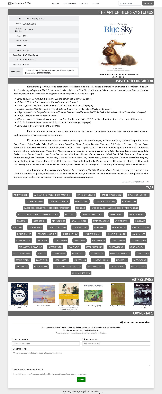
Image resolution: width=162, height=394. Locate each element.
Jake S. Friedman (29, 23)
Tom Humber (59, 253)
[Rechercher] (129, 3)
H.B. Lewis (17, 227)
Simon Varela (40, 266)
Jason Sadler (98, 240)
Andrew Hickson (101, 260)
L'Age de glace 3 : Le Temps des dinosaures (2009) (46, 208)
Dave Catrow (118, 240)
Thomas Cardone (57, 227)
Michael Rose (35, 227)
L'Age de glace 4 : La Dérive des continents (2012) (115, 208)
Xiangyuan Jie (24, 234)
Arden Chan (78, 253)
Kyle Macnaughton (138, 195)
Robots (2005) (81, 201)
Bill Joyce (21, 221)
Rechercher (148, 3)
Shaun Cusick (119, 227)
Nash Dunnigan (92, 234)
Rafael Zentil (55, 247)
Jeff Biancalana (94, 247)
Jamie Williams (139, 240)
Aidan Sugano (117, 266)
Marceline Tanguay (120, 253)
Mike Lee (42, 253)
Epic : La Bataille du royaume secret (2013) (38, 214)
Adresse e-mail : (90, 339)
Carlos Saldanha (140, 227)
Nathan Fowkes (96, 266)
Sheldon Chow (70, 234)
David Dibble (143, 253)
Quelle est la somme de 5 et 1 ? (27, 369)
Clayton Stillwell (22, 253)
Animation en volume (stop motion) (52, 195)
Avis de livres (69, 3)
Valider (81, 379)
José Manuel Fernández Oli (67, 266)
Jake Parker (79, 240)
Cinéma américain (81, 273)
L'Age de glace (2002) (59, 201)
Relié (25, 41)
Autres (95, 3)
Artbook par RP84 (19, 3)
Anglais (26, 50)
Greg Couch (39, 221)
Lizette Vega (61, 240)
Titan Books (28, 30)
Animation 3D (21, 195)
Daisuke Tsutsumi (86, 195)
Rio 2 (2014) (70, 214)
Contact (96, 391)
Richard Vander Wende (30, 247)
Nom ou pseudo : (20, 339)
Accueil (56, 3)
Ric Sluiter (121, 260)
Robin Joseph (60, 260)
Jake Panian (80, 260)
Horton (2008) (129, 201)
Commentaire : (19, 348)
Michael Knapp (136, 214)
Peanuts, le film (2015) (92, 214)
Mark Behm (99, 227)
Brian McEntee (79, 221)
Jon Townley (136, 247)
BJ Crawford (139, 260)
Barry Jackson (23, 240)
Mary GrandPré (101, 221)
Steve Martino (80, 227)
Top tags (84, 3)
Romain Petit (85, 391)
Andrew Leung (116, 247)
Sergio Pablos (22, 260)
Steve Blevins (121, 221)
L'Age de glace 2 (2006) (105, 201)
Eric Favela (74, 247)
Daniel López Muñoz (111, 195)
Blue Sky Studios (34, 201)
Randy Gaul (42, 260)
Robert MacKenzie (47, 234)
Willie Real (42, 240)
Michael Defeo (138, 266)
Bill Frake (140, 221)
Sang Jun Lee (139, 234)
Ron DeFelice (97, 253)
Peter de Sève (116, 214)
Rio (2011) (80, 208)
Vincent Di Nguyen (116, 234)
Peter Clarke (58, 221)
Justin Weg (22, 266)
